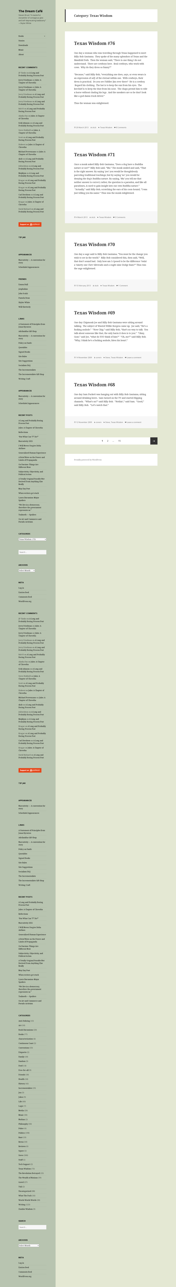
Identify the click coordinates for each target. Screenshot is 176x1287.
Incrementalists (25, 1088)
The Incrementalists (27, 370)
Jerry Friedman (25, 80)
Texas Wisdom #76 (94, 43)
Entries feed (24, 592)
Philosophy (23, 1124)
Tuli (20, 1186)
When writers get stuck (29, 493)
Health (21, 1079)
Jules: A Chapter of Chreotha (31, 427)
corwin (98, 357)
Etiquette (22, 1052)
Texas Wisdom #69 (94, 313)
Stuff (21, 1160)
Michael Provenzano (27, 151)
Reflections (23, 432)
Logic (21, 1106)
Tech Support (24, 1164)
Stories (21, 40)
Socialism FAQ (25, 365)
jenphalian (23, 289)
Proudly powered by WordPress (88, 460)
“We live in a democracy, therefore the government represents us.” (30, 507)
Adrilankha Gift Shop (28, 331)
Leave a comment (134, 357)
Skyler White (24, 302)
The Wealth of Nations (28, 1177)
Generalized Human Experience (32, 453)
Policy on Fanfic (25, 343)
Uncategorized (25, 1191)
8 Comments (121, 127)
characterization (26, 1039)
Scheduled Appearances (29, 267)
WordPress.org (25, 601)
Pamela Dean (24, 298)
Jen (20, 1092)
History (22, 1083)
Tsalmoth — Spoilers (27, 514)
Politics (22, 1133)
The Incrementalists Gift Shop (31, 374)
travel (21, 1182)
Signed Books (24, 352)
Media (21, 1110)
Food (21, 1065)
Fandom (22, 1061)
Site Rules (23, 356)
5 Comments (120, 217)
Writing (22, 1204)
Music (21, 50)
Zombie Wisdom (26, 1209)
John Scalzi (23, 293)
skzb (20, 159)
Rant (20, 1137)
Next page (153, 441)
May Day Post (24, 488)
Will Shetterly (25, 307)
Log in (21, 588)
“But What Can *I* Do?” (28, 436)
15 (120, 439)
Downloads (23, 45)
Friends (22, 1074)
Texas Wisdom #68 (94, 385)
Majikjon (22, 173)
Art (20, 1025)
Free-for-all (24, 1070)
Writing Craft (24, 379)
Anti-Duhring (24, 1021)
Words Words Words (27, 1200)
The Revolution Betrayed (29, 1173)
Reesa (21, 1142)
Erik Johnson (24, 123)
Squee (21, 1151)
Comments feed (25, 597)
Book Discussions (26, 1030)
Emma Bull (23, 284)
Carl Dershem (24, 194)
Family (21, 1056)
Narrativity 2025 (26, 441)
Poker (21, 1128)
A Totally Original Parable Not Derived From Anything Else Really (31, 481)
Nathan (22, 1119)
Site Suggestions (26, 361)
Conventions (24, 1048)
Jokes (21, 1097)
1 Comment (123, 285)
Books (21, 36)
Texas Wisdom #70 (94, 244)
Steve (21, 1155)
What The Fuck (25, 1195)
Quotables (23, 347)
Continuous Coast (26, 1043)
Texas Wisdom (25, 1168)
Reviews (22, 1146)
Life (20, 1101)
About (21, 54)
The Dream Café (31, 11)
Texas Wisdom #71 (94, 154)
